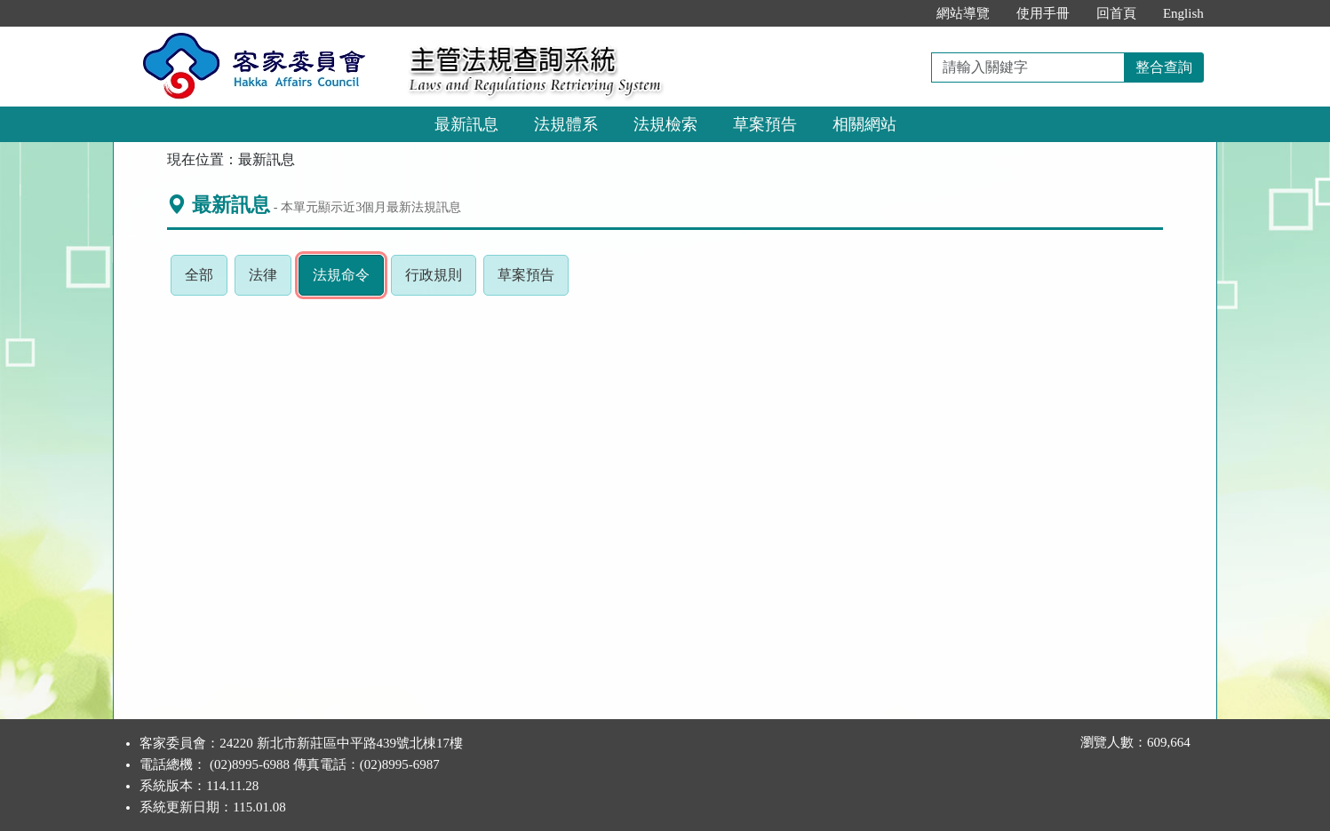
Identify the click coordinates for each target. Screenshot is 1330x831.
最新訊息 (466, 124)
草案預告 (765, 124)
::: (904, 13)
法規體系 (566, 124)
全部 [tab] (206, 280)
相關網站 (864, 124)
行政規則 (440, 280)
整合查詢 (1163, 67)
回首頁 (1116, 13)
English (1183, 13)
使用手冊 (1043, 13)
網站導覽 (963, 13)
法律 (270, 280)
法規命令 (348, 280)
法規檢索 (665, 124)
